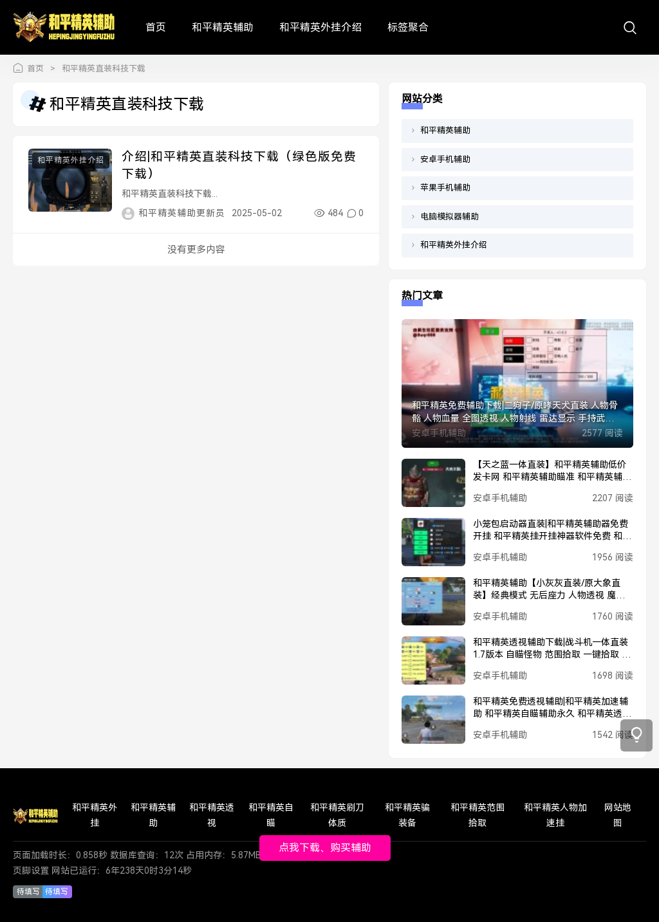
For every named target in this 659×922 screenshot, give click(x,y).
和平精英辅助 (223, 27)
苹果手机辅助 (445, 187)
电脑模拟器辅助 (449, 216)
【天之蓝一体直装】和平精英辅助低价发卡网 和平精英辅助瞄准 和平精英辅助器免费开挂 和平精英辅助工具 (552, 471)
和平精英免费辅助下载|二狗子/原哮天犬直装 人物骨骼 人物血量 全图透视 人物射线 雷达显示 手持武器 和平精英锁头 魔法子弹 (515, 412)
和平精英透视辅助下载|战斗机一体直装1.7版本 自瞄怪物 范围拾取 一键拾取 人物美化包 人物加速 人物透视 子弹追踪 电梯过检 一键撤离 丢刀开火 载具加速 (552, 649)
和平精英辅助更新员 (181, 213)
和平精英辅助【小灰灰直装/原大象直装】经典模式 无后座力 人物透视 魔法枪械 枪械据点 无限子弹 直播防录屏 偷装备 (550, 590)
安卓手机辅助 (445, 159)
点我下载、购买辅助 (325, 848)
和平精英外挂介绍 (320, 27)
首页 (155, 27)
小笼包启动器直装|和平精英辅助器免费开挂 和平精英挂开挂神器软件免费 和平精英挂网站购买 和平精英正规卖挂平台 (552, 531)
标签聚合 (408, 27)
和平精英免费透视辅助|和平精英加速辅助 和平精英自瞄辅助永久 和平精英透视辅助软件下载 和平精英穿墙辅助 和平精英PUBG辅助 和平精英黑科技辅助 (552, 708)
